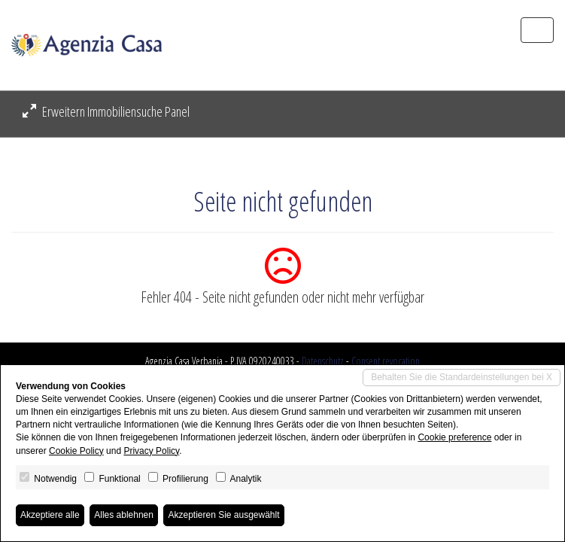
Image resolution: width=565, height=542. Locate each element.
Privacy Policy (151, 451)
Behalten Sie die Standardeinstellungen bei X (461, 377)
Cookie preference (454, 437)
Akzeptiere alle (50, 515)
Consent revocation (385, 361)
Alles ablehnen (123, 515)
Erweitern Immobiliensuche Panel (106, 111)
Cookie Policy (76, 451)
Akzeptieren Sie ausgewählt (223, 515)
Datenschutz (323, 361)
